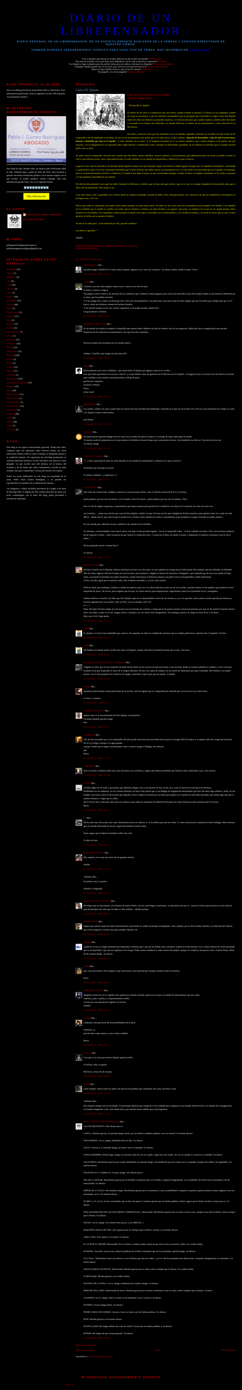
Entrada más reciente (85, 1350)
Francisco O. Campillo (93, 456)
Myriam (87, 1018)
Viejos (9, 425)
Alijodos (87, 942)
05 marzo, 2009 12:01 (96, 274)
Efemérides (12, 300)
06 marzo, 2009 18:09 (96, 1338)
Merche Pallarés (90, 921)
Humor (10, 328)
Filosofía (11, 316)
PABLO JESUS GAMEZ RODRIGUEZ (101, 1121)
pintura (10, 359)
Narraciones (12, 351)
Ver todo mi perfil (33, 219)
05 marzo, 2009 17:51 (96, 727)
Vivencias (11, 429)
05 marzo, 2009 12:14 (96, 316)
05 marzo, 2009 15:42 (96, 557)
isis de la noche (90, 487)
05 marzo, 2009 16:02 (96, 637)
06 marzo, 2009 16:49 (96, 1093)
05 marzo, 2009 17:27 (96, 703)
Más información (36, 196)
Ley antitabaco (13, 332)
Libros (9, 336)
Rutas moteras (13, 394)
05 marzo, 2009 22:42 (96, 845)
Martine (87, 686)
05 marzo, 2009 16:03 (96, 654)
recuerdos (11, 375)
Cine (9, 281)
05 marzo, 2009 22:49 (96, 869)
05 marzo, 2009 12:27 (96, 358)
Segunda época (13, 402)
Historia (10, 324)
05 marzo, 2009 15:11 (96, 479)
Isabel (86, 628)
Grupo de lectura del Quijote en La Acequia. (148, 95)
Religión (10, 386)
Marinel (87, 783)
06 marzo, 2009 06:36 (96, 934)
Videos (10, 422)
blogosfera (11, 277)
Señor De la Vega (91, 565)
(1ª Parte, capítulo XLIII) (139, 98)
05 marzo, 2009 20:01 (96, 810)
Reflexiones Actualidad (17, 382)
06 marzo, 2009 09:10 (96, 982)
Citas (9, 285)
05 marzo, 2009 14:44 (96, 448)
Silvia (86, 366)
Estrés (9, 308)
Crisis (9, 293)
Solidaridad (12, 410)
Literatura (11, 339)
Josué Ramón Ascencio (93, 852)
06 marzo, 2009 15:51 (96, 1045)
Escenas (10, 304)
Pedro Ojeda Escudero (93, 990)
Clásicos (10, 289)
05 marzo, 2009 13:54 (96, 424)
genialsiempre (89, 404)
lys (84, 818)
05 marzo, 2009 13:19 (96, 396)
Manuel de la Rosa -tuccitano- (96, 901)
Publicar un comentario (86, 1345)
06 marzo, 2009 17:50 (96, 1114)
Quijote (92, 248)
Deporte (10, 297)
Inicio (157, 1350)
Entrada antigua (228, 1350)
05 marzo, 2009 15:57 (96, 620)
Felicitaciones (13, 312)
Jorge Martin (89, 766)
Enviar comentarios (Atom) (100, 1356)
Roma (9, 390)
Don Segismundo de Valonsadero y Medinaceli (104, 662)
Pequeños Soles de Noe (93, 710)
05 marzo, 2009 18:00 (96, 775)
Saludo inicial (13, 398)
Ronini (86, 1084)
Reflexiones (12, 378)
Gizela (86, 282)
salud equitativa (90, 265)
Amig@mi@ (89, 735)
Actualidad (11, 269)
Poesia (9, 363)
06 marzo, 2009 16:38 (96, 1076)
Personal (10, 355)
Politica (10, 367)
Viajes (9, 418)
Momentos (11, 343)
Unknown (87, 432)
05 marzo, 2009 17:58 (96, 758)
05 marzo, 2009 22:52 (96, 893)
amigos (10, 273)
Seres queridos (13, 406)
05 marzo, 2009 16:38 (96, 678)
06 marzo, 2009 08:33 (96, 958)
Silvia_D (87, 1053)
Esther (86, 966)
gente (9, 320)
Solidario (11, 414)
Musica (10, 347)
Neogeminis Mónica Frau (94, 324)
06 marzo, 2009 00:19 (96, 914)
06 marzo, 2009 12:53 (96, 1010)
